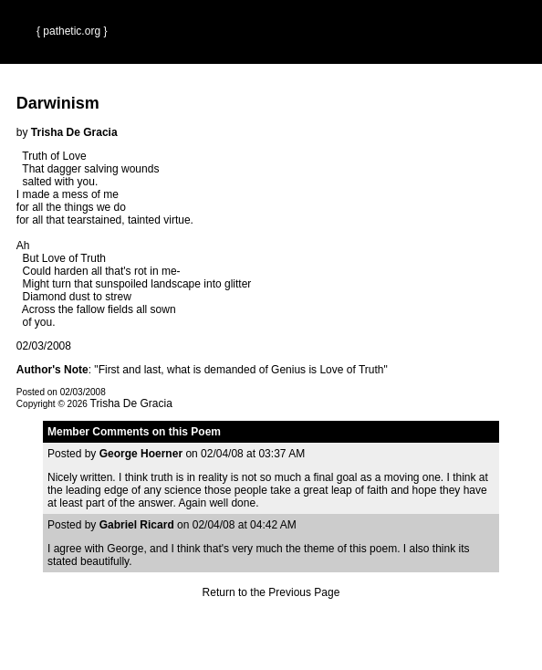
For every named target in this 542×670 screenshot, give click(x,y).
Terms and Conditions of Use (271, 638)
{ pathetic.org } (71, 31)
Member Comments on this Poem (134, 431)
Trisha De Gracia (131, 403)
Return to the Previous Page (271, 592)
